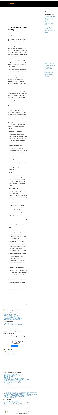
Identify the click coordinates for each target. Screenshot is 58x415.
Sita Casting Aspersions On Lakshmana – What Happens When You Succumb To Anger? (21, 394)
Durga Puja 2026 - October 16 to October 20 (12, 382)
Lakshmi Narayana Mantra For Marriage (50, 22)
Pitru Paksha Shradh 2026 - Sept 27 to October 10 (13, 380)
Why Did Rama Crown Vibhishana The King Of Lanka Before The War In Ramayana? (20, 392)
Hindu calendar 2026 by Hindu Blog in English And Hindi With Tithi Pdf (18, 386)
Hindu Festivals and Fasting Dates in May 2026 (13, 319)
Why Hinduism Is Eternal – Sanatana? (49, 75)
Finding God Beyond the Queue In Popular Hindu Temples (15, 401)
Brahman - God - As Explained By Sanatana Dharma (49, 76)
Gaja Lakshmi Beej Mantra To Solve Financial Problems (49, 20)
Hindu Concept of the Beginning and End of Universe (14, 324)
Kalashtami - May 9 (8, 312)
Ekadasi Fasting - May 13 (9, 313)
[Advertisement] (22, 13)
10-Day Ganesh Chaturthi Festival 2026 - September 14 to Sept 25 (16, 379)
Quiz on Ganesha (7, 352)
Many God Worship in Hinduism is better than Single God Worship (50, 66)
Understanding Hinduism (9, 323)
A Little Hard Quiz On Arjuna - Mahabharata (12, 353)
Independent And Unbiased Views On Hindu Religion (14, 325)
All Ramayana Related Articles (10, 397)
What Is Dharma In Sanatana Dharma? (49, 71)
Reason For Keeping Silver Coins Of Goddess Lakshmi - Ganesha (49, 18)
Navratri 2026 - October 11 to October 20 (12, 381)
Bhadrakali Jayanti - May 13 (9, 376)
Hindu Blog (11, 3)
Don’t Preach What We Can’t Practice (49, 63)
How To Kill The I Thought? (48, 27)
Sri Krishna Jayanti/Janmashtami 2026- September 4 (14, 378)
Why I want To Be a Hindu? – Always (11, 327)
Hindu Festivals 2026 (8, 385)
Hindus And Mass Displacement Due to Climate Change (14, 404)
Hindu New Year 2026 (8, 377)
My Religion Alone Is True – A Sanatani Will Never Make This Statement (50, 74)
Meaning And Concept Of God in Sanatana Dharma (49, 72)
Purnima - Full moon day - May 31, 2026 (12, 317)
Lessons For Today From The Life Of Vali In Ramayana (14, 396)
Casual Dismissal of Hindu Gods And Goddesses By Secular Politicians (17, 402)
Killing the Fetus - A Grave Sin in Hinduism (12, 405)
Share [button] (26, 304)
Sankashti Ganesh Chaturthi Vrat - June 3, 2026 (13, 318)
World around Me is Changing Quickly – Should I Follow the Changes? (50, 68)
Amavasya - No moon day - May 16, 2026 (12, 315)
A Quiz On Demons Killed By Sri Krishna (12, 354)
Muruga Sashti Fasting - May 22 (10, 316)
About (8, 5)
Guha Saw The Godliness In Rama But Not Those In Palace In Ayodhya (17, 395)
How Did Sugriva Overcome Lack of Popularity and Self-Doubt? (16, 393)
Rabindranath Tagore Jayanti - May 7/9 (11, 374)
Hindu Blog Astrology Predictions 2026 (11, 388)
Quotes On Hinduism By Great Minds (11, 326)
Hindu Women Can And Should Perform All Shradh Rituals (15, 403)
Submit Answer (15, 346)
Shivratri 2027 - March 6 (8, 384)
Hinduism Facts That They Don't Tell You (12, 330)
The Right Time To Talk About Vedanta (49, 29)
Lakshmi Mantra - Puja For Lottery (49, 19)
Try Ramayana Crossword (9, 355)
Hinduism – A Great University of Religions (12, 331)
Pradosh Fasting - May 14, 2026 (10, 314)
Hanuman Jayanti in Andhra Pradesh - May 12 (12, 375)
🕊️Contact (13, 5)
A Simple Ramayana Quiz (9, 351)
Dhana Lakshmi (47, 21)
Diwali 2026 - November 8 (9, 383)
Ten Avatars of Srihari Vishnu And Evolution (12, 328)
